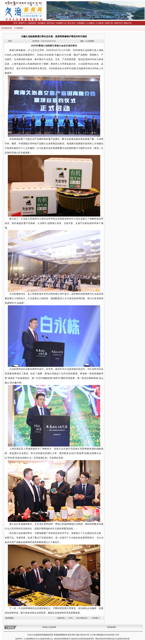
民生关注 (71, 23)
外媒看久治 (61, 23)
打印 (70, 618)
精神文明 (118, 23)
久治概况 (90, 23)
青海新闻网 (111, 627)
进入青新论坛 (82, 618)
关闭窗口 (95, 618)
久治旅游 (99, 23)
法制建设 (81, 23)
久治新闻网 (18, 28)
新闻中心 (23, 23)
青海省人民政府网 (49, 627)
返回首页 (61, 618)
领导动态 (51, 23)
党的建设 (41, 23)
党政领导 (32, 23)
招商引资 (109, 23)
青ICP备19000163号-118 (82, 635)
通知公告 (128, 23)
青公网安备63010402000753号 (106, 635)
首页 (15, 23)
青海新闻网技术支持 (63, 635)
